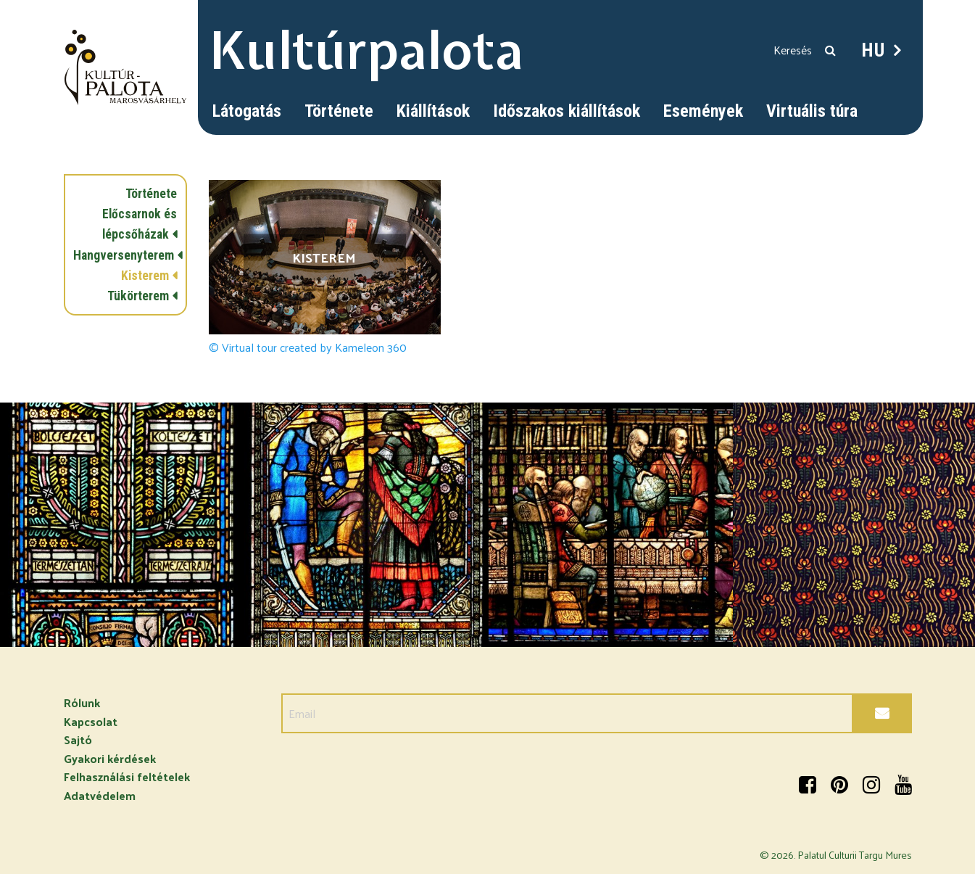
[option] (122, 525)
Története (338, 111)
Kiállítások (433, 111)
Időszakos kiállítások (566, 111)
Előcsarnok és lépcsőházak (139, 224)
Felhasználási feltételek (127, 776)
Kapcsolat (90, 721)
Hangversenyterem (123, 255)
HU (873, 50)
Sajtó (78, 739)
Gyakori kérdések (110, 758)
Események (703, 111)
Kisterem (145, 275)
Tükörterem (138, 296)
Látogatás (246, 111)
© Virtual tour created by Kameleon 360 (308, 347)
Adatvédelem (100, 795)
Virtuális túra (812, 111)
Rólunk (82, 702)
